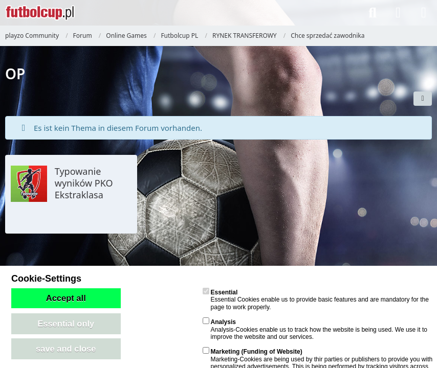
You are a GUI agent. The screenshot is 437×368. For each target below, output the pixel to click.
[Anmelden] (398, 13)
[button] (422, 98)
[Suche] (372, 13)
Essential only (65, 323)
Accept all (66, 298)
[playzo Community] (40, 13)
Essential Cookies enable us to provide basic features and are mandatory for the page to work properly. (316, 300)
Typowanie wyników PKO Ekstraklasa (84, 183)
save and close (66, 348)
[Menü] (423, 13)
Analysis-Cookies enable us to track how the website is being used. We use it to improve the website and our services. (315, 329)
